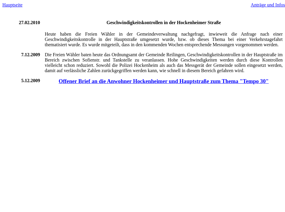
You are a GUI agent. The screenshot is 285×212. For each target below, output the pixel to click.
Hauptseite (12, 4)
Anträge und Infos (268, 4)
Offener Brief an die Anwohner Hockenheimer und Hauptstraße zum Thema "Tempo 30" (164, 81)
